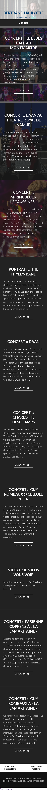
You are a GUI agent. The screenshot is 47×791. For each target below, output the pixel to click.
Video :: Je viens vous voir (23, 572)
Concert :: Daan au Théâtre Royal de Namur (23, 120)
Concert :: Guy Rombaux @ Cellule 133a (23, 494)
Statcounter (6, 789)
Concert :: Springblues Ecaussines (23, 197)
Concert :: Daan (23, 341)
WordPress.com (36, 781)
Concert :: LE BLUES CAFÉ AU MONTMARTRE (23, 43)
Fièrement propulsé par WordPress (23, 778)
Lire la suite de (24, 91)
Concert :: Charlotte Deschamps (23, 417)
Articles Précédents (10, 767)
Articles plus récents (36, 767)
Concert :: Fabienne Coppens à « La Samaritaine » (23, 626)
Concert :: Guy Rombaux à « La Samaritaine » (23, 703)
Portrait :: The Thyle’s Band (23, 271)
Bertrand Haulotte (24, 13)
